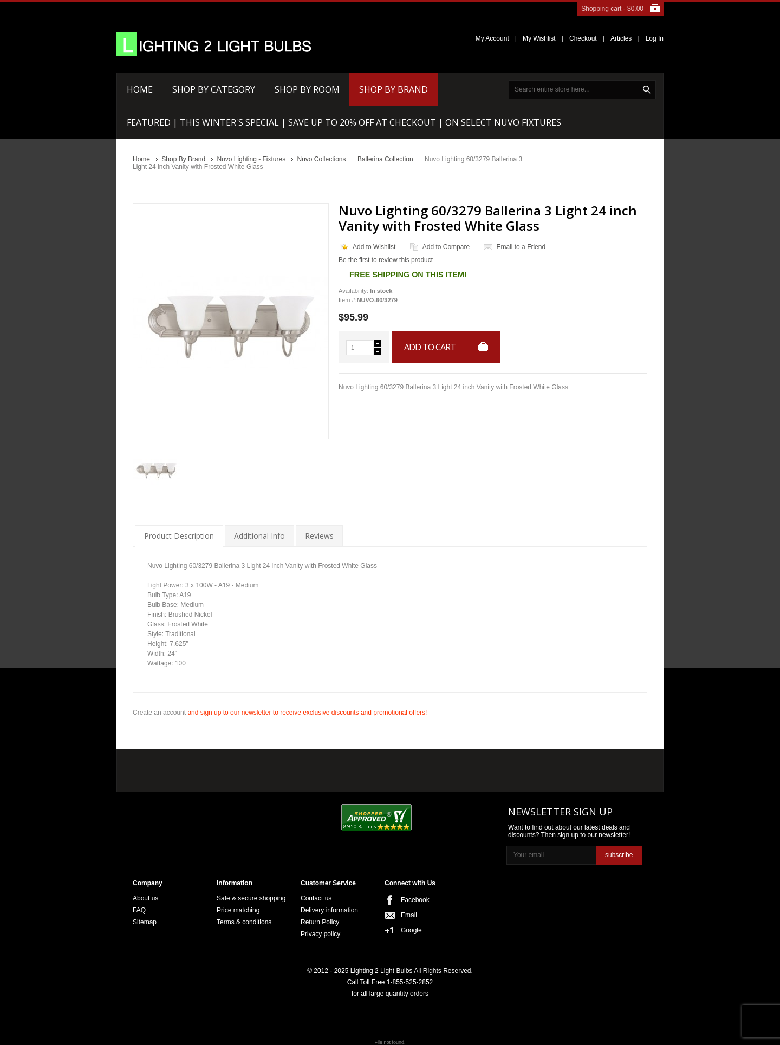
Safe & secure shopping (251, 898)
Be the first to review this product (386, 260)
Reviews (319, 536)
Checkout (583, 38)
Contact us (316, 898)
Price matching (238, 910)
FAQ (139, 910)
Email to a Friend (520, 247)
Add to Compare (446, 247)
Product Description (179, 536)
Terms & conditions (244, 922)
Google (411, 930)
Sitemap (145, 922)
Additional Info (259, 536)
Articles (621, 38)
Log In (655, 38)
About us (145, 898)
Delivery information (329, 910)
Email (409, 915)
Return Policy (320, 922)
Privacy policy (320, 934)
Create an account (159, 712)
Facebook (415, 900)
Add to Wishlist (374, 247)
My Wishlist (539, 38)
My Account (492, 38)
